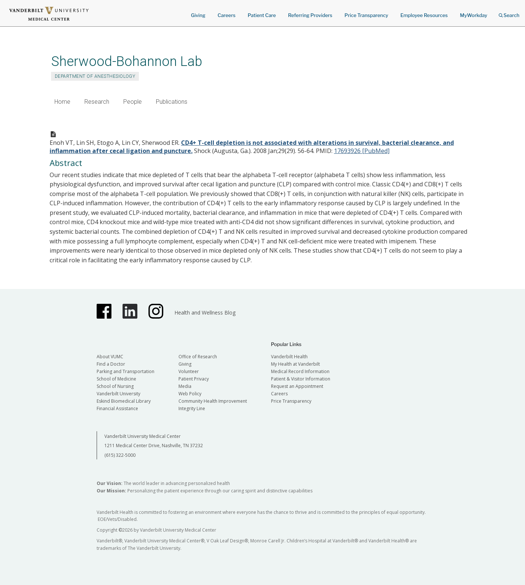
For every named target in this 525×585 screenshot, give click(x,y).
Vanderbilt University (118, 393)
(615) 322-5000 (120, 455)
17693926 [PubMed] (361, 151)
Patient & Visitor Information (300, 379)
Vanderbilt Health (289, 356)
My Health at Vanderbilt (295, 364)
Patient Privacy (193, 379)
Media (184, 386)
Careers (226, 15)
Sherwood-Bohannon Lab (126, 61)
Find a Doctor (111, 364)
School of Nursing (115, 386)
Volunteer (188, 371)
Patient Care (262, 15)
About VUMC (110, 356)
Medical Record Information (300, 371)
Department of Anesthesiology (95, 76)
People (132, 101)
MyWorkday (473, 15)
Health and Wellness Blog (204, 312)
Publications (171, 101)
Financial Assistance (117, 408)
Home (62, 101)
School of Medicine (116, 379)
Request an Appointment (297, 386)
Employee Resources (424, 15)
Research (96, 101)
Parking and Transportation (125, 371)
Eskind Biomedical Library (124, 401)
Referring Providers (310, 15)
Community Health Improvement (212, 401)
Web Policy (189, 393)
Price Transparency (366, 15)
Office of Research (197, 356)
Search (509, 13)
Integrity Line (191, 408)
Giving (198, 15)
